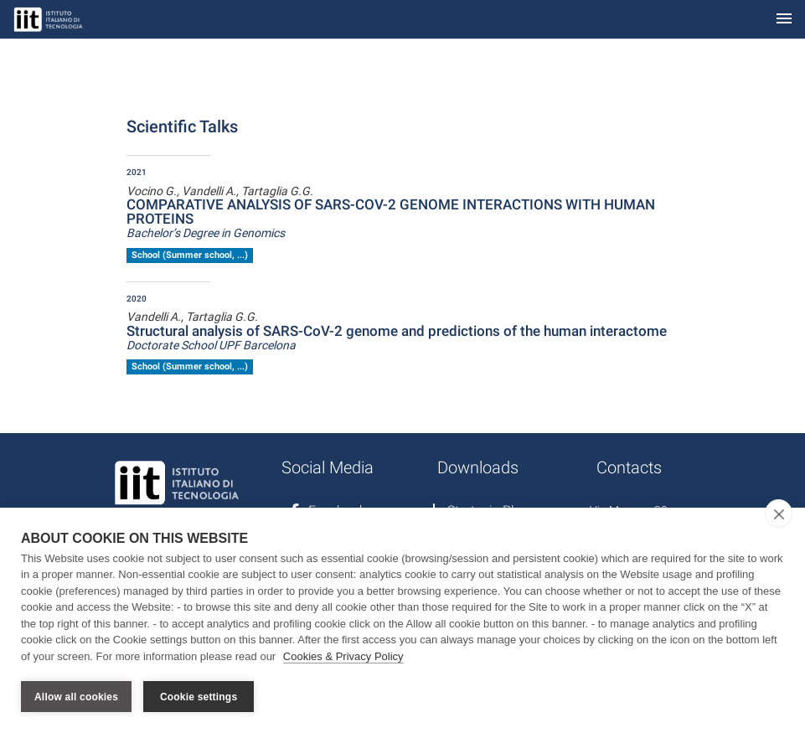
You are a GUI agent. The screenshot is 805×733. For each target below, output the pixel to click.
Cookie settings (198, 697)
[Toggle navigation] (784, 19)
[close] (778, 513)
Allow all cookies (76, 697)
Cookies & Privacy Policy (343, 656)
